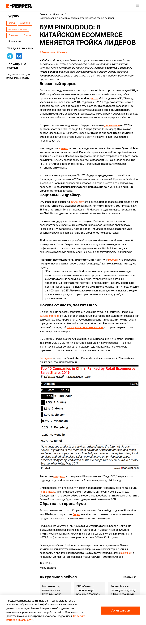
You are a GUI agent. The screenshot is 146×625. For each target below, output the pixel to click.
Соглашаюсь (120, 610)
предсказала (47, 492)
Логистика (13, 35)
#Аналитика (47, 52)
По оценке (46, 358)
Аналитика (25, 23)
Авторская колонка (18, 29)
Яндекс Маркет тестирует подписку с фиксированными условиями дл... (123, 592)
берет (76, 514)
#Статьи (61, 52)
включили (126, 553)
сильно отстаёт (49, 316)
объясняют (77, 202)
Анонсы (27, 35)
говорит (113, 260)
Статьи (12, 23)
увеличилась (112, 125)
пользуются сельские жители (85, 327)
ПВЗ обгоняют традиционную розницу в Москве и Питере (88, 592)
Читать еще (131, 577)
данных (63, 148)
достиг (94, 98)
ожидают (59, 476)
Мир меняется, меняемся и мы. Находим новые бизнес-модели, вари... (52, 594)
